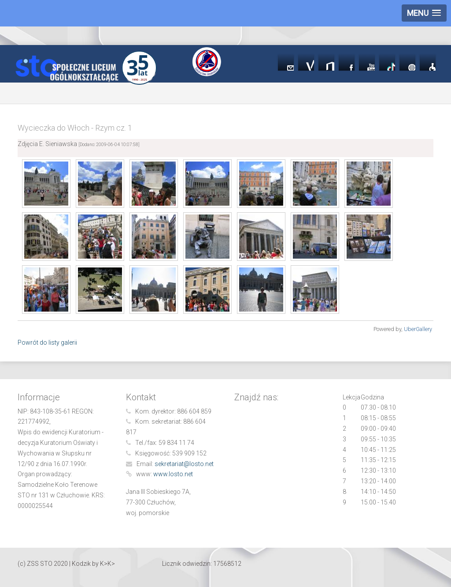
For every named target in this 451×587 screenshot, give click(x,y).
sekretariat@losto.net (184, 463)
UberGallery (418, 329)
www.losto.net (173, 474)
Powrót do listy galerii (47, 342)
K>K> (107, 563)
